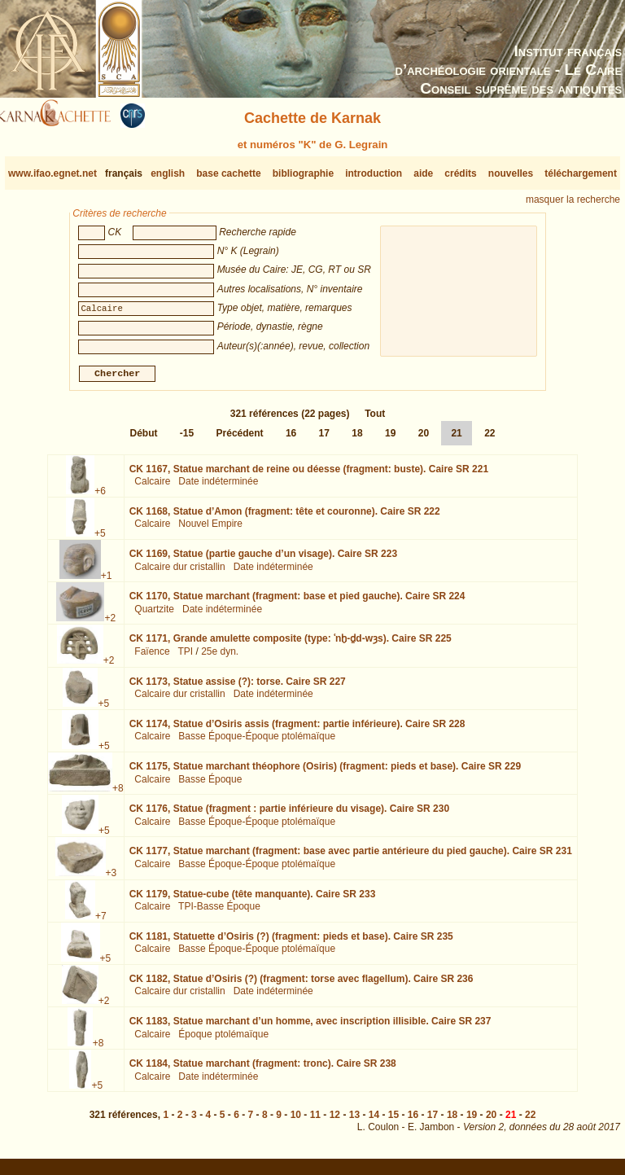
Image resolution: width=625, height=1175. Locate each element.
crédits (460, 173)
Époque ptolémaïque (223, 1040)
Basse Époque (210, 785)
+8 (118, 794)
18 (357, 439)
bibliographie (303, 173)
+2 (110, 624)
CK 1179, (252, 899)
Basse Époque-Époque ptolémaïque (256, 742)
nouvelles (510, 173)
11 (315, 1121)
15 (393, 1121)
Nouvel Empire (210, 530)
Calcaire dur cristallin (179, 573)
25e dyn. (219, 658)
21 (456, 439)
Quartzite (154, 615)
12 (335, 1121)
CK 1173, (237, 687)
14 (374, 1121)
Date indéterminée (218, 487)
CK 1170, (297, 602)
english (168, 173)
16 (291, 439)
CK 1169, (263, 560)
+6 (100, 497)
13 (354, 1121)
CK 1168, (284, 518)
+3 (111, 879)
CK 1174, (297, 730)
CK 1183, (310, 1027)
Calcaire (152, 487)
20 (423, 439)
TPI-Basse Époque (219, 913)
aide (423, 173)
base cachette (228, 173)
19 (390, 439)
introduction (373, 173)
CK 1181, (291, 943)
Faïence (151, 658)
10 (296, 1121)
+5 (100, 540)
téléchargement (580, 173)
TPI (185, 658)
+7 (101, 921)
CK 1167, (308, 475)
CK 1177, (350, 857)
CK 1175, (325, 772)
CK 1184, (262, 1070)
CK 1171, (290, 645)
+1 (106, 582)
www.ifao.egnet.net (52, 173)
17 (324, 439)
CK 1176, (289, 815)
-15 (187, 439)
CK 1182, (301, 985)
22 (489, 439)
